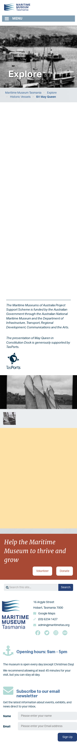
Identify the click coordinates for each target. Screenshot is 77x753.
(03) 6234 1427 (47, 619)
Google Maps (46, 613)
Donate (64, 571)
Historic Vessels (20, 96)
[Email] (47, 726)
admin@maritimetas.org (53, 625)
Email (6, 726)
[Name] (47, 716)
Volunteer (42, 571)
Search (65, 587)
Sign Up (67, 737)
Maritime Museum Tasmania (23, 92)
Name (7, 716)
